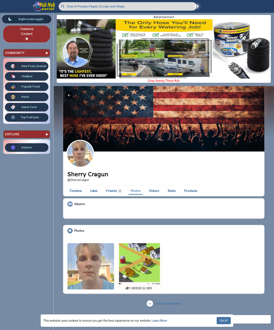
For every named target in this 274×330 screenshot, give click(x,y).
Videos (154, 191)
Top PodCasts (24, 117)
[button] (128, 6)
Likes (94, 191)
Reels (19, 97)
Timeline (76, 191)
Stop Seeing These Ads (164, 80)
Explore (20, 147)
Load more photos (164, 303)
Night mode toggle (27, 19)
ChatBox (21, 76)
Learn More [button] (159, 320)
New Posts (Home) (27, 66)
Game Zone (23, 107)
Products (190, 191)
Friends (114, 191)
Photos (136, 191)
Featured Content (26, 33)
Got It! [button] (224, 320)
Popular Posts (24, 87)
